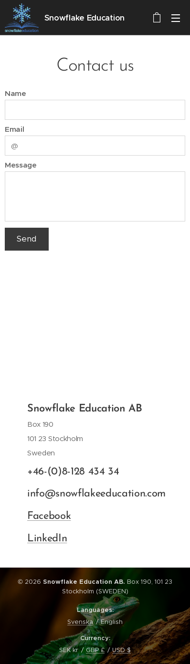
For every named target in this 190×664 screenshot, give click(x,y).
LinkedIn (47, 538)
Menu (175, 18)
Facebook (49, 516)
